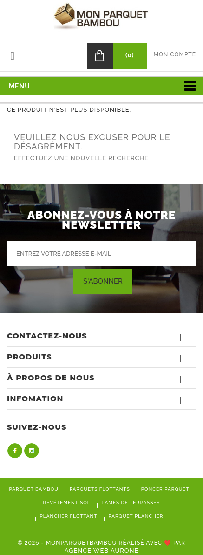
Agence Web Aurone (102, 550)
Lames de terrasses (131, 502)
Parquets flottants (100, 489)
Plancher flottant (69, 516)
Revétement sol (67, 502)
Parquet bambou (34, 489)
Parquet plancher (136, 516)
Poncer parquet (165, 489)
